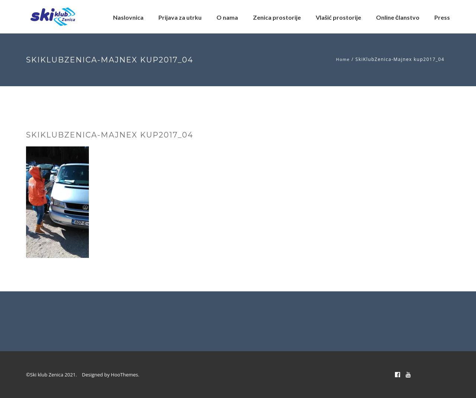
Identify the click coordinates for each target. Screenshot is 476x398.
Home (343, 59)
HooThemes (124, 374)
